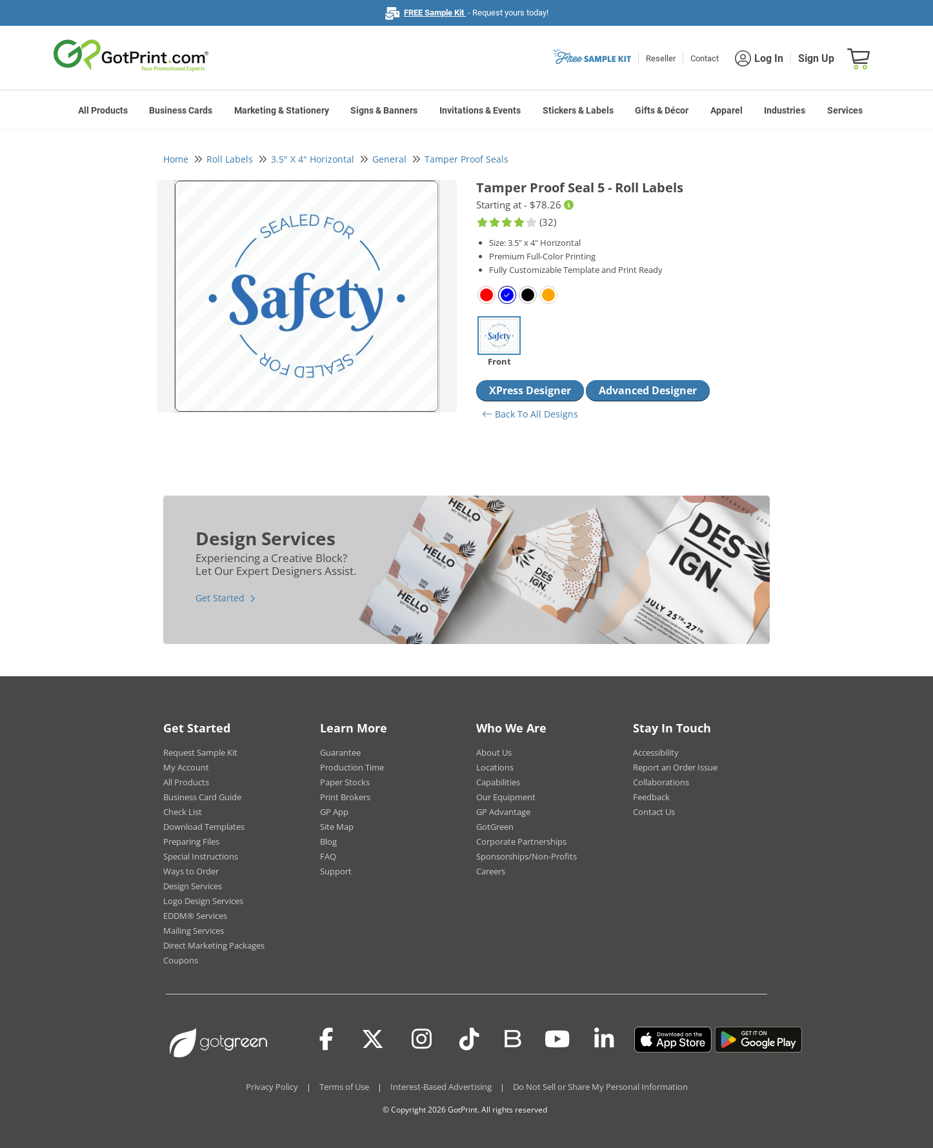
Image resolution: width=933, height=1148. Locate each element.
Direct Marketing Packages (214, 945)
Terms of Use (344, 1087)
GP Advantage (503, 812)
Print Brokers (345, 797)
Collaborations (661, 782)
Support (336, 871)
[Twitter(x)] (372, 1039)
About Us (494, 752)
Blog (328, 841)
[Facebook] (326, 1039)
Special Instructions (200, 856)
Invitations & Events (480, 110)
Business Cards (180, 110)
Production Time (352, 767)
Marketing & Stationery (281, 110)
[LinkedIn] (604, 1039)
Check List (182, 812)
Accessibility (656, 752)
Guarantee (340, 752)
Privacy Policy (272, 1087)
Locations (495, 767)
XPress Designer (530, 390)
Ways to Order (191, 871)
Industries (784, 110)
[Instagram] (421, 1039)
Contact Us (654, 812)
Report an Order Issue (675, 767)
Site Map (337, 826)
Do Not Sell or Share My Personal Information (600, 1087)
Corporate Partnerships (521, 841)
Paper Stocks (345, 782)
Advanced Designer (648, 390)
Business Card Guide (202, 797)
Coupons (180, 960)
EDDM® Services (195, 915)
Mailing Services (193, 930)
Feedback (651, 797)
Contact (704, 58)
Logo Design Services (203, 901)
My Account (186, 767)
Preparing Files (191, 841)
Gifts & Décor (661, 110)
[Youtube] (557, 1039)
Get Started (220, 598)
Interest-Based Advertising (441, 1087)
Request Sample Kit (200, 752)
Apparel (726, 110)
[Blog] (512, 1037)
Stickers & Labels (578, 110)
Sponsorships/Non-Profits (526, 856)
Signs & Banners (383, 110)
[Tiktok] (469, 1039)
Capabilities (498, 782)
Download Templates (204, 826)
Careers (490, 871)
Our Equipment (506, 797)
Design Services (192, 886)
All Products (103, 110)
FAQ (328, 856)
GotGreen (495, 826)
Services (845, 110)
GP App (334, 812)
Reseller (661, 58)
